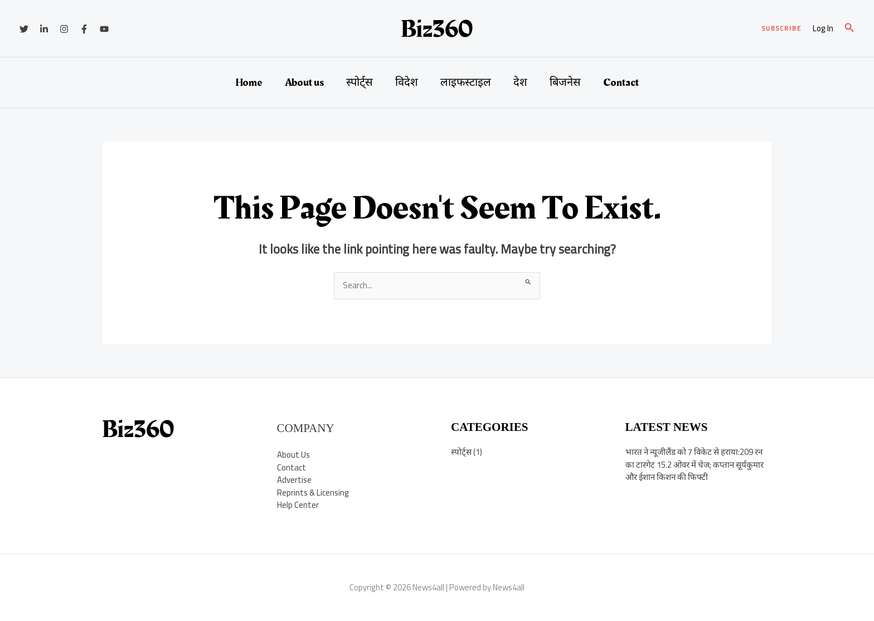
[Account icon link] (823, 28)
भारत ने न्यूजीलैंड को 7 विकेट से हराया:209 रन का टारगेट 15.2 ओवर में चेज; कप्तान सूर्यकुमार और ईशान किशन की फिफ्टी (694, 464)
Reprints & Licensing (313, 492)
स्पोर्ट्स (359, 82)
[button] (782, 29)
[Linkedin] (44, 29)
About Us (293, 455)
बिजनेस (565, 82)
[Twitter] (24, 29)
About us (304, 82)
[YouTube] (104, 29)
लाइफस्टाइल (465, 82)
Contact (621, 82)
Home (249, 82)
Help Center (298, 505)
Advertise (294, 480)
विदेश (406, 82)
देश (520, 82)
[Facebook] (84, 29)
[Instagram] (64, 29)
